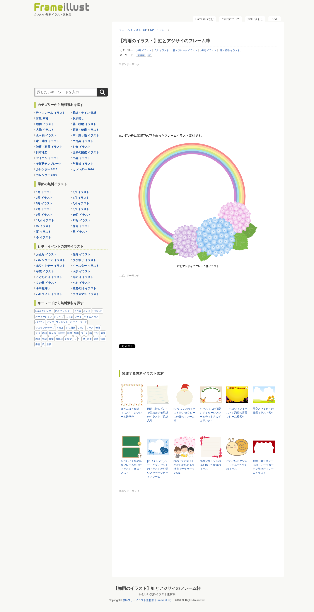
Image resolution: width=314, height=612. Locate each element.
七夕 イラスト (81, 282)
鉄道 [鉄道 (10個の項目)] (96, 338)
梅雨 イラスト (208, 50)
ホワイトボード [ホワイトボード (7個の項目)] (78, 322)
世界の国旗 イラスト (86, 152)
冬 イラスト (43, 237)
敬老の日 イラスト (84, 288)
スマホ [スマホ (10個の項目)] (69, 316)
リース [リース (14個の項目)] (90, 327)
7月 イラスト (162, 50)
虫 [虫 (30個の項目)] (75, 338)
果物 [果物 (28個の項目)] (76, 333)
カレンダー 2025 (46, 169)
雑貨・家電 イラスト (49, 146)
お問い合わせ (255, 19)
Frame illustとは (204, 19)
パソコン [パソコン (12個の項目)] (40, 322)
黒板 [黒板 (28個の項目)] (48, 344)
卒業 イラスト (45, 271)
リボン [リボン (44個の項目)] (80, 327)
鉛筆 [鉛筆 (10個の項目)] (103, 338)
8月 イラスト (81, 209)
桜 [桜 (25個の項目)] (82, 333)
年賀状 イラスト (83, 163)
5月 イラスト (44, 203)
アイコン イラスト (48, 158)
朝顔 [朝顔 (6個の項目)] (69, 333)
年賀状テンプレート (48, 163)
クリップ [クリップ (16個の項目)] (59, 316)
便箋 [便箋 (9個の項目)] (98, 327)
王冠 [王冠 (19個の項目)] (96, 333)
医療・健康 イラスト (86, 129)
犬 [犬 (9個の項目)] (86, 333)
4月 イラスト (81, 197)
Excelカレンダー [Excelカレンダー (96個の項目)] (44, 311)
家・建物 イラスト (48, 141)
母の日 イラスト (83, 277)
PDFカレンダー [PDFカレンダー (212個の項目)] (63, 311)
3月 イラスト (44, 197)
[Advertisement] (198, 97)
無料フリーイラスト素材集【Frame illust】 (148, 600)
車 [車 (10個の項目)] (84, 338)
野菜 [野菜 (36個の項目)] (89, 338)
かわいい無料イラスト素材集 (157, 594)
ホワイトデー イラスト (50, 265)
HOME (274, 18)
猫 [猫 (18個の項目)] (90, 333)
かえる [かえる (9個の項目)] (86, 311)
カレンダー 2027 (46, 175)
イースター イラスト (86, 265)
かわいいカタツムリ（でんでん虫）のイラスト (236, 464)
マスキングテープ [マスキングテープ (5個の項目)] (45, 327)
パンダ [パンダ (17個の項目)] (50, 322)
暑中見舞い (43, 288)
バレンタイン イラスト (50, 260)
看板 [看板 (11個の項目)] (44, 338)
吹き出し (78, 118)
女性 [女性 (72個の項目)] (37, 333)
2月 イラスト (81, 192)
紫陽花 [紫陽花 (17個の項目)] (59, 338)
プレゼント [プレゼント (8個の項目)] (62, 322)
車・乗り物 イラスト (86, 135)
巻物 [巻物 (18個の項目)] (44, 333)
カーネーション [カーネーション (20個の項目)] (43, 316)
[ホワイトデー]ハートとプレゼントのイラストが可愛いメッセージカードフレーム (157, 468)
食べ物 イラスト (46, 135)
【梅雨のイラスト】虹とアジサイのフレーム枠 (157, 588)
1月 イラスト (44, 192)
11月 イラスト (45, 220)
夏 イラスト (43, 231)
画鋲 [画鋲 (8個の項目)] (37, 338)
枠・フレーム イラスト (185, 50)
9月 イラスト (44, 214)
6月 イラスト (144, 50)
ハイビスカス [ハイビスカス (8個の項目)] (91, 316)
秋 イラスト (80, 231)
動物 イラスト (45, 124)
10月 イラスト (82, 214)
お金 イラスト (81, 146)
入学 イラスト (81, 271)
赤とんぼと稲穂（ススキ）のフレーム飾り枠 (131, 412)
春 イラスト (43, 226)
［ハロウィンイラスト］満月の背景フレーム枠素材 (236, 412)
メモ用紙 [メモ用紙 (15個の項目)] (70, 327)
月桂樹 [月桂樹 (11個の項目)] (61, 333)
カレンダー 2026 (83, 169)
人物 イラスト (45, 129)
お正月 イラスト (46, 254)
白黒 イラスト (81, 158)
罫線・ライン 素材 (84, 112)
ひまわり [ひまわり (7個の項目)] (97, 311)
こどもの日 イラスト (49, 277)
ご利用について (230, 19)
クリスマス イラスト (86, 294)
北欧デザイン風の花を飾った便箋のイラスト (210, 464)
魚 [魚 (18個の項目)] (43, 344)
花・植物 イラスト (230, 50)
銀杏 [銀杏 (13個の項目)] (37, 344)
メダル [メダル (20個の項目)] (60, 327)
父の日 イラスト (46, 282)
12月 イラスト (82, 220)
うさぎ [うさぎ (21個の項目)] (77, 311)
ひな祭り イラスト (84, 260)
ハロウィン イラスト (49, 294)
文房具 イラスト (83, 141)
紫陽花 (141, 55)
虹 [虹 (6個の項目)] (79, 338)
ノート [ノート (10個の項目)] (78, 316)
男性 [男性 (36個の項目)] (103, 333)
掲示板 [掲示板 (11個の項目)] (52, 333)
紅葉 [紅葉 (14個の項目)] (51, 338)
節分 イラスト (81, 254)
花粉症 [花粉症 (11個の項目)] (68, 338)
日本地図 (41, 152)
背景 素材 (42, 118)
